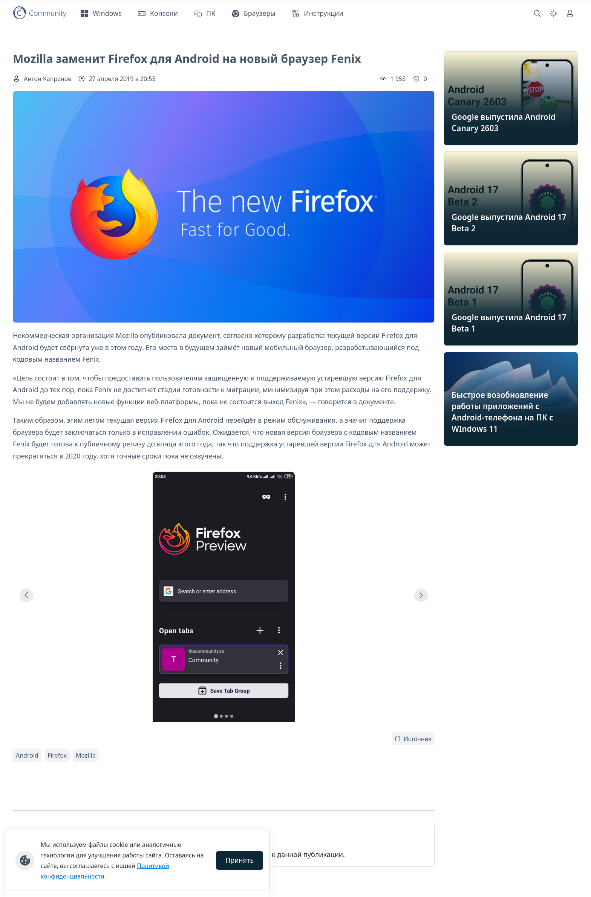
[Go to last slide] (26, 595)
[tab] (216, 716)
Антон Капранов (47, 79)
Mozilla (86, 755)
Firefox (57, 755)
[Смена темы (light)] (553, 14)
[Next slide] (421, 595)
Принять (239, 860)
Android (27, 755)
